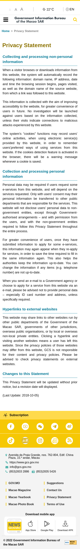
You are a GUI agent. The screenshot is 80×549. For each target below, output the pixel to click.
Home (5, 31)
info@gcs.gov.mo (20, 467)
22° (50, 9)
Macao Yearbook (20, 497)
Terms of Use (55, 504)
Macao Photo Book (21, 504)
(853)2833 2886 (19, 471)
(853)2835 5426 (46, 471)
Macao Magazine (20, 490)
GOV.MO (14, 483)
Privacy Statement (59, 497)
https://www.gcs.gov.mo (24, 462)
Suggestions (55, 483)
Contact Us (54, 490)
